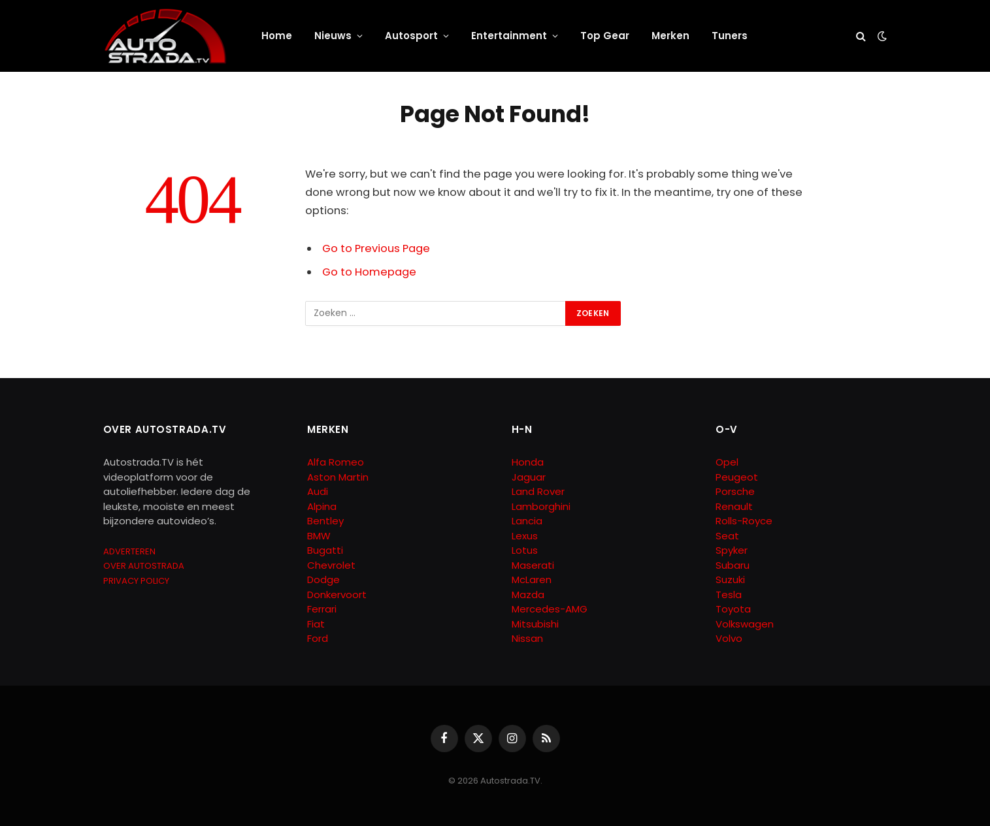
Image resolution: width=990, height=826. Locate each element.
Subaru (733, 565)
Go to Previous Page (376, 248)
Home (276, 35)
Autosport (411, 35)
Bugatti (325, 550)
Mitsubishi (535, 624)
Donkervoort (337, 594)
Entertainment (509, 35)
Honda (528, 462)
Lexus (525, 536)
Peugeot (737, 477)
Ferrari (322, 609)
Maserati (533, 565)
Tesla (729, 594)
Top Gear (604, 35)
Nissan (527, 638)
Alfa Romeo (337, 462)
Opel (727, 462)
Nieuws (333, 35)
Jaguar (529, 477)
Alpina (322, 506)
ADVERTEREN (129, 551)
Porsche (735, 491)
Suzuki (730, 579)
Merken (670, 35)
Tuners (730, 35)
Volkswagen (745, 624)
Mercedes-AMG (549, 609)
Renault (734, 506)
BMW (319, 536)
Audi (317, 491)
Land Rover (538, 491)
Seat (727, 536)
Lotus (525, 550)
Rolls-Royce (744, 521)
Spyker (732, 550)
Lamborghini (541, 506)
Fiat (316, 624)
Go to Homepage (369, 271)
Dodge (323, 579)
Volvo (729, 638)
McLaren (532, 579)
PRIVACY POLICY (136, 581)
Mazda (528, 594)
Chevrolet (331, 565)
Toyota (733, 609)
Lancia (527, 521)
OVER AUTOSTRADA (143, 566)
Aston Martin (338, 477)
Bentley (325, 521)
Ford (317, 638)
